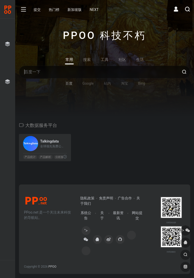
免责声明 (106, 198)
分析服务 (60, 157)
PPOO (52, 266)
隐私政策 (87, 198)
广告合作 (125, 198)
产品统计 (30, 157)
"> (85, 231)
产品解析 (45, 157)
